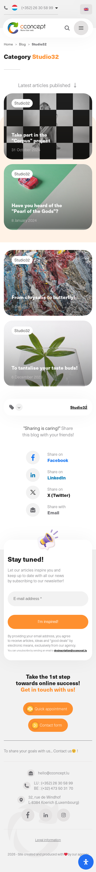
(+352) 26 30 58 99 (32, 8)
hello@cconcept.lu (53, 772)
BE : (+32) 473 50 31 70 (53, 788)
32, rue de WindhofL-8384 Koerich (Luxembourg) (53, 799)
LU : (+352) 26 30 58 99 (53, 782)
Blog (22, 44)
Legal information (48, 840)
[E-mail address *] (48, 598)
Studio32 (78, 407)
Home (8, 44)
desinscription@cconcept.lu (70, 650)
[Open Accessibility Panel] (86, 862)
